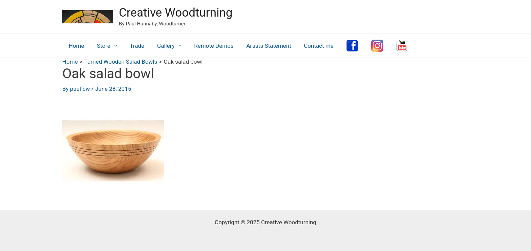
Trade (134, 45)
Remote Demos (208, 45)
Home (76, 45)
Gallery (161, 45)
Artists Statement (262, 45)
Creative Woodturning (175, 13)
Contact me (311, 45)
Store (102, 45)
